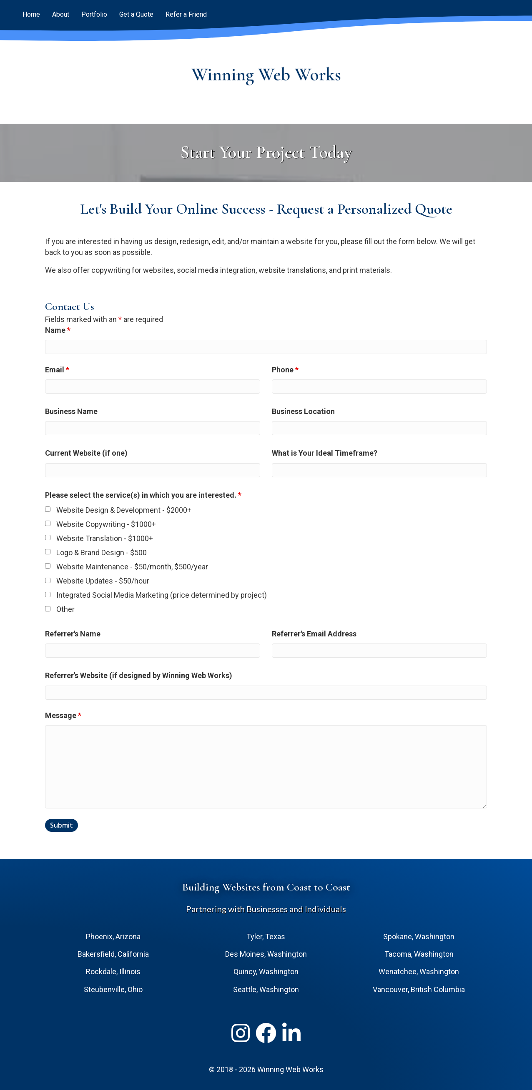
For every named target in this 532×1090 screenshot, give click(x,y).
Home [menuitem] (31, 14)
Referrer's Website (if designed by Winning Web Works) (138, 675)
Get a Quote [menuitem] (136, 14)
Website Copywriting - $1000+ (106, 524)
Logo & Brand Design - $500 (101, 552)
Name (57, 330)
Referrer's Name (72, 633)
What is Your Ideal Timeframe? (324, 453)
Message (63, 715)
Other (65, 609)
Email (57, 369)
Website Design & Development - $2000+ (123, 510)
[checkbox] (47, 509)
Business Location (303, 411)
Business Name (71, 411)
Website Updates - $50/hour (102, 580)
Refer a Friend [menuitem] (186, 14)
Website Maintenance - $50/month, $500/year (132, 566)
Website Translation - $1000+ (104, 538)
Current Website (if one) (86, 453)
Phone (285, 369)
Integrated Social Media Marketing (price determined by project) (161, 595)
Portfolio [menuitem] (94, 14)
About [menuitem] (60, 14)
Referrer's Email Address (314, 633)
